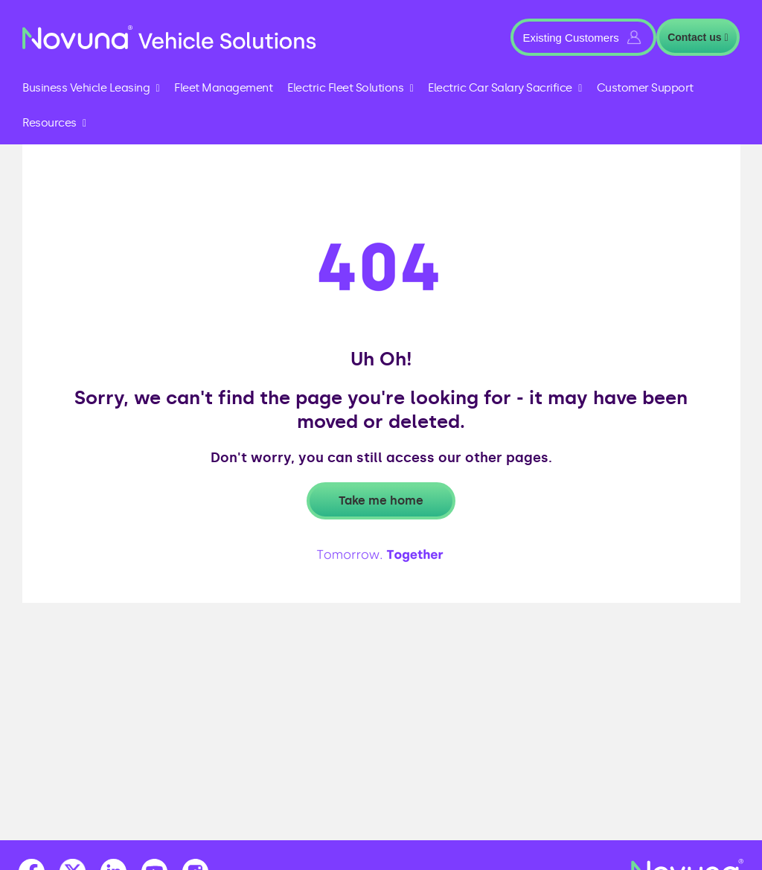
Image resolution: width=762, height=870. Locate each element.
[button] (583, 37)
